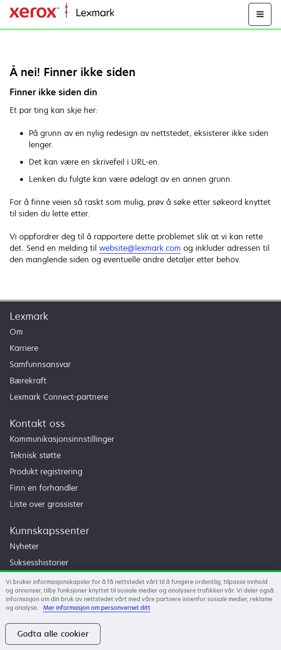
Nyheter (24, 546)
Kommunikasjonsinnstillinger (62, 439)
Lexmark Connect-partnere (59, 397)
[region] (140, 610)
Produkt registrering (46, 471)
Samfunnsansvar (40, 364)
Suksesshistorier (39, 562)
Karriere (24, 348)
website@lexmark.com (140, 248)
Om (16, 331)
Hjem (122, 13)
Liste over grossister (46, 504)
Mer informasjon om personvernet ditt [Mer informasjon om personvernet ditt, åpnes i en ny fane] (96, 608)
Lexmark (29, 316)
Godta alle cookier (53, 633)
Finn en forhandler (44, 487)
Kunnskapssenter (49, 530)
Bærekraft (28, 380)
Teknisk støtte (35, 455)
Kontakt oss (37, 423)
